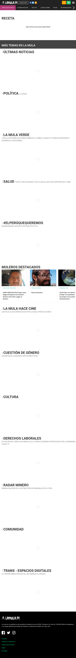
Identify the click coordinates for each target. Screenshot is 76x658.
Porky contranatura (37, 292)
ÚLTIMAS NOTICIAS (22, 7)
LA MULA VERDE (45, 7)
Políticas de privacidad (8, 644)
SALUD (55, 7)
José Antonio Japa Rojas (9, 288)
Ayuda (3, 648)
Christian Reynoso (36, 288)
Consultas (4, 651)
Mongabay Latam (64, 288)
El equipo (4, 638)
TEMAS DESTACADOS (8, 7)
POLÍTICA (34, 7)
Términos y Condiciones (8, 641)
